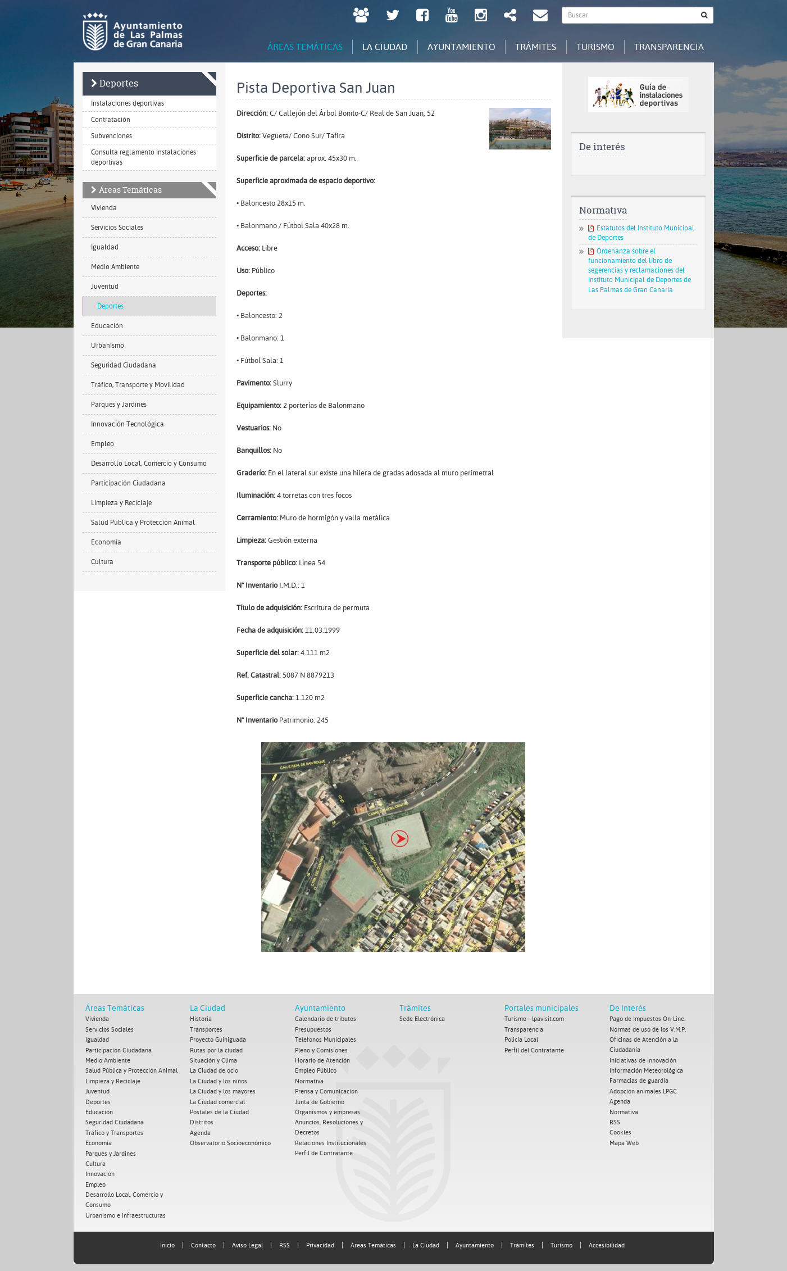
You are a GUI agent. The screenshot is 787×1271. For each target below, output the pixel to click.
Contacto (203, 1241)
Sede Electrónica (422, 1019)
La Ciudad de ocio (214, 1070)
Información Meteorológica (646, 1070)
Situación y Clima (213, 1060)
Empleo (102, 444)
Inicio (167, 1241)
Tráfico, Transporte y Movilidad (138, 385)
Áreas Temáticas (130, 190)
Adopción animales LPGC (643, 1090)
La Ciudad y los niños (218, 1080)
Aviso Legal (247, 1241)
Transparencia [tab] (668, 46)
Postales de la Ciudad (219, 1110)
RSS (614, 1120)
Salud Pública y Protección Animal (143, 523)
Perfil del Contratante (534, 1050)
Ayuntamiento (320, 1008)
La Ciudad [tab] (371, 46)
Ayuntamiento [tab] (451, 46)
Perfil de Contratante (324, 1151)
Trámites (415, 1008)
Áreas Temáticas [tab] (288, 46)
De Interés (627, 1008)
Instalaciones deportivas (127, 104)
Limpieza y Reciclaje (121, 503)
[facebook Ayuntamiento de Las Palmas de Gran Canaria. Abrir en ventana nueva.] (422, 16)
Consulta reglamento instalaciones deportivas (143, 158)
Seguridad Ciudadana (123, 366)
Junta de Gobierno (319, 1100)
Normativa (309, 1080)
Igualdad (105, 248)
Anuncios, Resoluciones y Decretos (329, 1125)
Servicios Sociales (117, 228)
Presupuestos (313, 1029)
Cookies (620, 1130)
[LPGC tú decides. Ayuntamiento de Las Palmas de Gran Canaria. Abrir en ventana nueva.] (361, 16)
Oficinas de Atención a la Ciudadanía (643, 1045)
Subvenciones (111, 136)
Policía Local (521, 1039)
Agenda (200, 1130)
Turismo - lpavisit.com (534, 1019)
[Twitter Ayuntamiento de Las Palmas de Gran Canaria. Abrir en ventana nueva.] (392, 16)
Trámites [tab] (528, 46)
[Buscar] (704, 15)
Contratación (110, 120)
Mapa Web (624, 1141)
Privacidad (320, 1241)
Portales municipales (541, 1008)
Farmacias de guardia (638, 1080)
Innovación (100, 1171)
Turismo (561, 1241)
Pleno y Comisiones (321, 1050)
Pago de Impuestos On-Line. (647, 1019)
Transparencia (523, 1029)
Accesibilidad (607, 1241)
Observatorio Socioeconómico (230, 1141)
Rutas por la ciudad (216, 1050)
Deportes (118, 84)
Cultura (102, 562)
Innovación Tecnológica (127, 425)
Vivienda (104, 208)
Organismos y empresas (327, 1110)
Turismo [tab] (591, 46)
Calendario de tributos (325, 1019)
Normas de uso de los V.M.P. (647, 1029)
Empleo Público (315, 1070)
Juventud (105, 287)
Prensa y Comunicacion (326, 1090)
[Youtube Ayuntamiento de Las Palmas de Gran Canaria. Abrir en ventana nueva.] (451, 16)
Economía (106, 543)
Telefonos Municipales (325, 1039)
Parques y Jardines (119, 405)
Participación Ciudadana (128, 484)
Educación (107, 326)
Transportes (206, 1029)
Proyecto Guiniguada (218, 1039)
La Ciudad (207, 1008)
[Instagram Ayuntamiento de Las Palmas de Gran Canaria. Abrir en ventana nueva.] (480, 16)
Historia (201, 1019)
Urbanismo (107, 346)
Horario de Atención (322, 1060)
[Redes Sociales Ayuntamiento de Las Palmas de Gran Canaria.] (510, 16)
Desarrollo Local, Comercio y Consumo (149, 464)
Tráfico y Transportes (114, 1130)
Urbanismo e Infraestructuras (125, 1211)
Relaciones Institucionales (330, 1141)
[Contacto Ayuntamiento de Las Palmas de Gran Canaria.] (540, 16)
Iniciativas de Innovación (642, 1060)
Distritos (201, 1120)
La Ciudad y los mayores (223, 1090)
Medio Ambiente (115, 267)
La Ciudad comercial (217, 1100)
